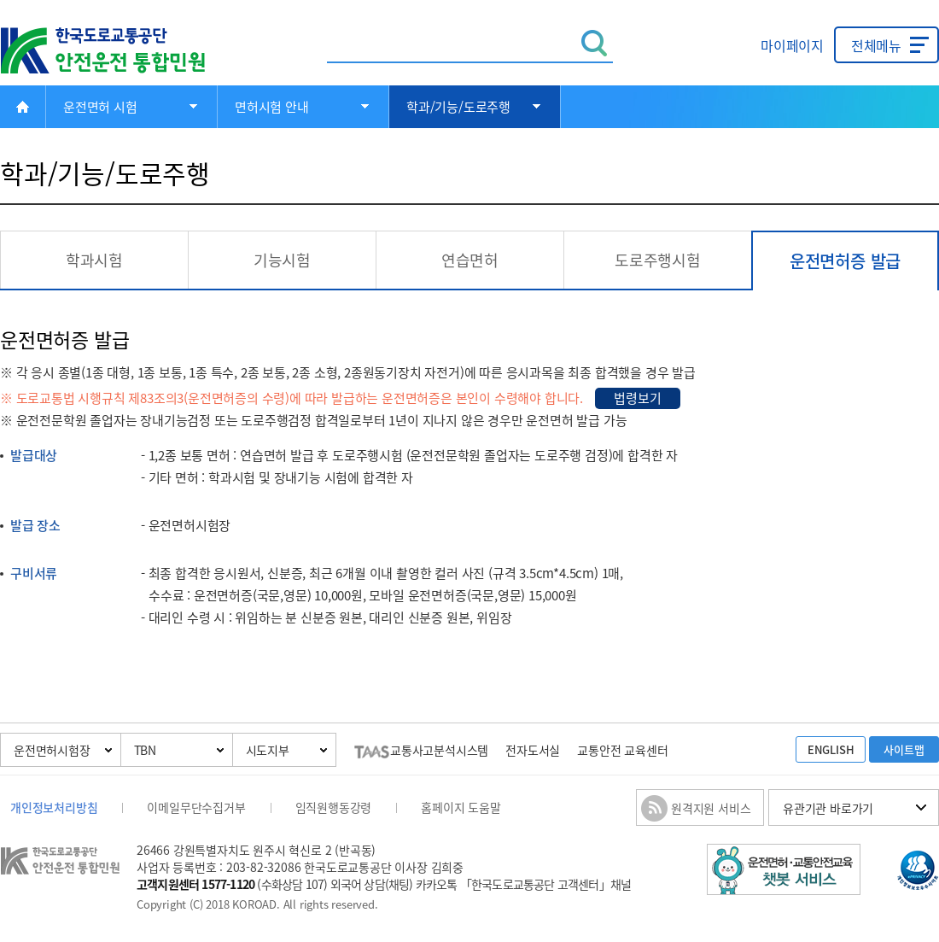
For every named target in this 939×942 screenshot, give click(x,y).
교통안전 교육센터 (622, 749)
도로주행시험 (658, 260)
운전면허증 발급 (845, 261)
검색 (594, 43)
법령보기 (637, 398)
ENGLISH (831, 749)
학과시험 (94, 260)
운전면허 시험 (100, 106)
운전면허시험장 (52, 749)
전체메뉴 (876, 45)
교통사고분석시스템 (421, 749)
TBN (145, 749)
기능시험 (282, 260)
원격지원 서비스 (710, 807)
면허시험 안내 (272, 106)
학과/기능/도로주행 (458, 106)
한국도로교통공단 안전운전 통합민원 (115, 50)
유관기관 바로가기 (828, 807)
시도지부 (267, 749)
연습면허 (470, 260)
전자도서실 (532, 749)
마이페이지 (792, 45)
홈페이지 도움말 (460, 807)
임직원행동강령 (333, 807)
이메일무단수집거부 (196, 807)
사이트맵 (904, 749)
